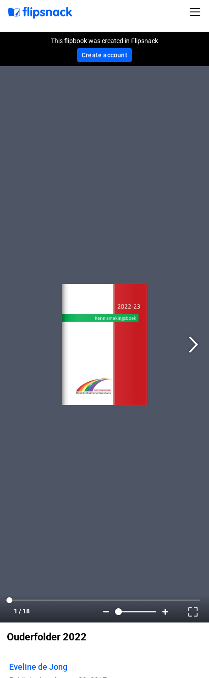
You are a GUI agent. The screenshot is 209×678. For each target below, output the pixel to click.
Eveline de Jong (38, 667)
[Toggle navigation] (196, 12)
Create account (104, 55)
